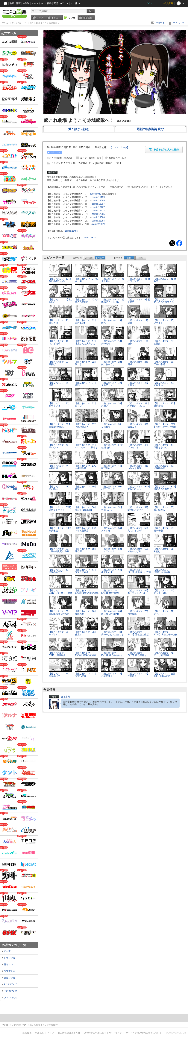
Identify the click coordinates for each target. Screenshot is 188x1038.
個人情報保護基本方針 (69, 1032)
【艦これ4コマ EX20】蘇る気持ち (137, 654)
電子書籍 (87, 17)
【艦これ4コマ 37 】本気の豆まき (86, 425)
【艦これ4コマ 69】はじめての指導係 (112, 612)
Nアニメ (64, 3)
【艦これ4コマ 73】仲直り (86, 633)
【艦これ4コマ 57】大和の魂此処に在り (60, 550)
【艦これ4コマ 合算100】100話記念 (164, 674)
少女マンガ (9, 971)
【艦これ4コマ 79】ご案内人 (138, 674)
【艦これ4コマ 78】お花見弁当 (112, 674)
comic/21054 (98, 220)
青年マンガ (9, 964)
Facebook (179, 243)
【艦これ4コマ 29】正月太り (138, 383)
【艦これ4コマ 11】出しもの (60, 321)
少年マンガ (9, 957)
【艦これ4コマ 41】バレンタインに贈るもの (86, 447)
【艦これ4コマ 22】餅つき (86, 363)
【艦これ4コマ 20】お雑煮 (164, 342)
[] (119, 147)
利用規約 (39, 1032)
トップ (39, 17)
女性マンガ (9, 977)
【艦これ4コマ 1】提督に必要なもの (60, 280)
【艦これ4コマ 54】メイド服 (112, 529)
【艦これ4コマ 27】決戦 (86, 383)
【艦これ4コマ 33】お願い (112, 404)
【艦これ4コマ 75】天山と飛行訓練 (164, 654)
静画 (18, 3)
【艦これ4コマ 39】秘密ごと (138, 425)
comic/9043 (95, 193)
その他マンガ (10, 991)
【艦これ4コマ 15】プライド (164, 321)
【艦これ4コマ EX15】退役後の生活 (138, 633)
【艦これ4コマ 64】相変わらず (112, 570)
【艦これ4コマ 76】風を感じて (60, 674)
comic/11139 (98, 197)
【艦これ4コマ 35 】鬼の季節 (165, 404)
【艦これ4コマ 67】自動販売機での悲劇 (60, 612)
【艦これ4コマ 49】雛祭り (86, 487)
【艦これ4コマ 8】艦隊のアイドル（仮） (112, 300)
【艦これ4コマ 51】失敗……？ (112, 508)
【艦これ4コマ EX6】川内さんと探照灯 (165, 487)
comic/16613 (98, 210)
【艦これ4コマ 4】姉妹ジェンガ (139, 280)
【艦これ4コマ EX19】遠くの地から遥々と (111, 655)
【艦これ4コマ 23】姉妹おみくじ (112, 363)
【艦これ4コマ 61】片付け (164, 550)
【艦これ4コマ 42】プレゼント (138, 446)
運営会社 (26, 1032)
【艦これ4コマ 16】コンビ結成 (60, 342)
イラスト (55, 17)
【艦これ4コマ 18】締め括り (112, 342)
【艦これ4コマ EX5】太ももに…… (139, 487)
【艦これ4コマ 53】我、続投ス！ (164, 508)
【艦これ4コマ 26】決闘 (60, 383)
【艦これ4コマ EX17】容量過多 (57, 654)
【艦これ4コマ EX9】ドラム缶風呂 (86, 529)
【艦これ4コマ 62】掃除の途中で (60, 570)
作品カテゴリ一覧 (14, 945)
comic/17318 (89, 237)
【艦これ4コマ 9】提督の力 (139, 300)
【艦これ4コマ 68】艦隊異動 (86, 612)
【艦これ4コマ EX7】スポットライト (60, 508)
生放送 (26, 3)
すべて (7, 951)
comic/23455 (71, 231)
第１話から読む (78, 129)
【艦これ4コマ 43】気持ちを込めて (164, 446)
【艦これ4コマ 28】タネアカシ (112, 383)
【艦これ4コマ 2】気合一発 (86, 280)
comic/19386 (98, 217)
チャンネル (37, 3)
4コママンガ (10, 984)
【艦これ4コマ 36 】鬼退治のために (60, 425)
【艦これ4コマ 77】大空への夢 (86, 674)
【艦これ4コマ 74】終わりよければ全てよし (112, 634)
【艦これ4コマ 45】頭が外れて (112, 467)
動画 (12, 3)
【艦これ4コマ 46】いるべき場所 (138, 467)
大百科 (48, 3)
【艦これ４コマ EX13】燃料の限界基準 (86, 591)
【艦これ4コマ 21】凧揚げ (60, 363)
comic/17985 (98, 214)
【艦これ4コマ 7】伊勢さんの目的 (86, 300)
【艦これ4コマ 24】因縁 (138, 363)
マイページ (178, 23)
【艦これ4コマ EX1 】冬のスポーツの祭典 (165, 425)
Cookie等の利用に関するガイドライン (103, 1032)
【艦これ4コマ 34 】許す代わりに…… (139, 404)
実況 (56, 3)
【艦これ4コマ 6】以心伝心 (60, 300)
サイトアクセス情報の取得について (144, 1032)
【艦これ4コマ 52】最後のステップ (138, 508)
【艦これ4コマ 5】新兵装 (165, 280)
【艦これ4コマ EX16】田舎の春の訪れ (165, 633)
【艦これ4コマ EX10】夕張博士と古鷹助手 (139, 572)
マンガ (71, 17)
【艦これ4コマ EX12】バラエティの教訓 (60, 593)
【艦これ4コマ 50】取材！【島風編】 (86, 508)
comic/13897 (98, 204)
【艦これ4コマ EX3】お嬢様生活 (86, 467)
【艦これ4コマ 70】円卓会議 (138, 612)
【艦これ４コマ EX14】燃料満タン (110, 591)
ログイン (147, 3)
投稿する (160, 23)
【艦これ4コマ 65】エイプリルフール (138, 591)
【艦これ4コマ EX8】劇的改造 (60, 529)
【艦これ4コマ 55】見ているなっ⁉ (138, 529)
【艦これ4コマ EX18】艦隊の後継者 (85, 654)
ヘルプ (50, 1032)
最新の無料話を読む (150, 129)
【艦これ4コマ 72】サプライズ (60, 633)
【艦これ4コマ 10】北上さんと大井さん (164, 300)
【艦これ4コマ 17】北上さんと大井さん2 (86, 342)
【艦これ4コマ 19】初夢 (138, 342)
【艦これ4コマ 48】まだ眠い (60, 487)
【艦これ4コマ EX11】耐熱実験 (162, 570)
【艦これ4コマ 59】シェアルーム (112, 550)
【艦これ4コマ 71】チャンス (164, 612)
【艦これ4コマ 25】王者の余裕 (164, 363)
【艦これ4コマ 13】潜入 (112, 321)
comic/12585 (98, 200)
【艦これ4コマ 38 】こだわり (112, 425)
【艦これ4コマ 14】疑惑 (138, 321)
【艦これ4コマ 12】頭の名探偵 (86, 321)
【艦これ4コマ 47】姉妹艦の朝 (164, 467)
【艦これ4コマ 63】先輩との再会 (86, 570)
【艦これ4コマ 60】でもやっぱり (138, 550)
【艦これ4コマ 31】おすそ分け (60, 404)
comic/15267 (98, 207)
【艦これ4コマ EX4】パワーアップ (113, 487)
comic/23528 (98, 224)
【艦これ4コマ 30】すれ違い (164, 383)
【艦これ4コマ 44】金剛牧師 (60, 467)
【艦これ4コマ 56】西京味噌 (164, 529)
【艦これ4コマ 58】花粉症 (86, 550)
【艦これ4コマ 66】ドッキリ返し (164, 591)
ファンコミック (12, 997)
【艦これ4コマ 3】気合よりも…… (112, 280)
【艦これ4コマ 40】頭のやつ (60, 446)
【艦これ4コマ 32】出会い (86, 404)
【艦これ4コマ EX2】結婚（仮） (113, 446)
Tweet (172, 243)
